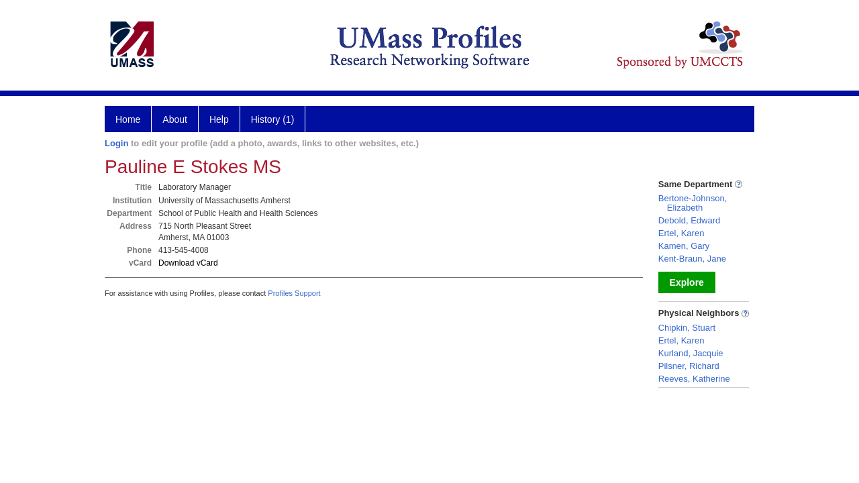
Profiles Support (294, 293)
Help (219, 119)
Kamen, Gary (684, 246)
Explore (687, 282)
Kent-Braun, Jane (692, 259)
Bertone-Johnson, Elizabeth (692, 203)
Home (127, 119)
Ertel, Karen (681, 233)
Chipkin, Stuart (686, 328)
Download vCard (188, 263)
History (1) (273, 119)
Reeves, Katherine (694, 379)
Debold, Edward (689, 220)
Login (116, 143)
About (174, 119)
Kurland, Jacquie (690, 353)
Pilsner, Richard (688, 366)
